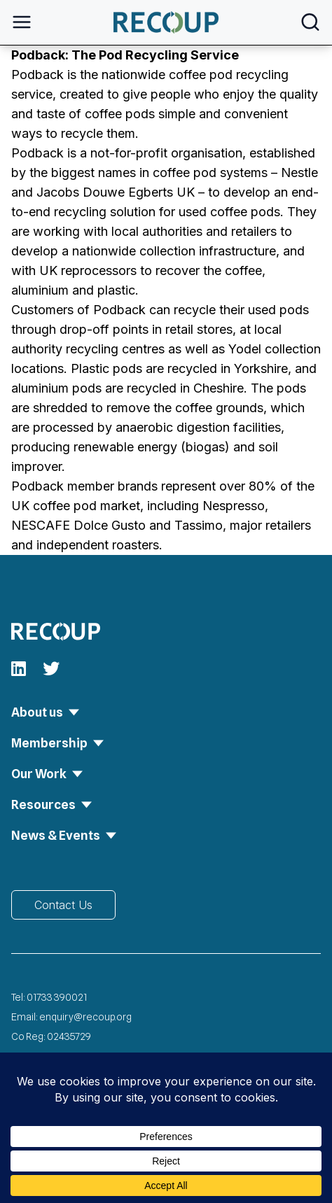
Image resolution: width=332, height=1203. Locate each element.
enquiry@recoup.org (85, 1016)
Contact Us (63, 905)
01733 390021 (57, 997)
